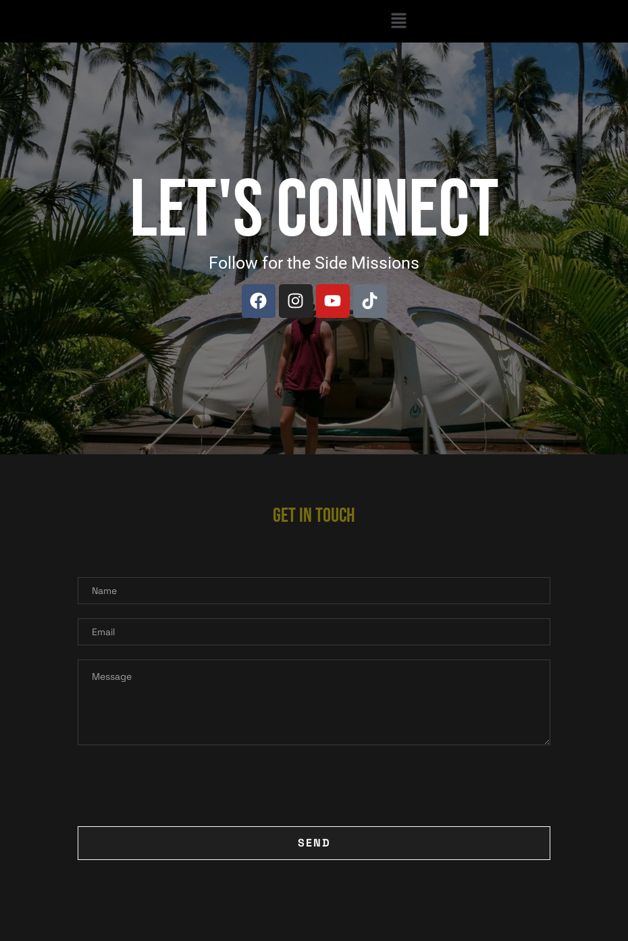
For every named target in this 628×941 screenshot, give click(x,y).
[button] (398, 21)
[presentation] (180, 785)
